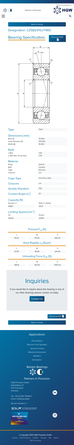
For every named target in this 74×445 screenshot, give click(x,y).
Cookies (35, 438)
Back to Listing (37, 24)
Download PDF (57, 38)
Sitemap (43, 438)
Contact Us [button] (37, 299)
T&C (50, 438)
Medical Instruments (37, 352)
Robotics (37, 356)
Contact (15, 438)
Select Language (63, 5)
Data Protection (25, 438)
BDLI (28, 403)
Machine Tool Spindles (37, 344)
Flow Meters (37, 341)
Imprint (56, 438)
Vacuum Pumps (37, 348)
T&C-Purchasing (35, 440)
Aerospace (37, 359)
